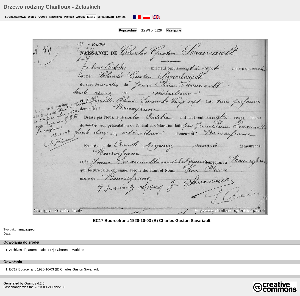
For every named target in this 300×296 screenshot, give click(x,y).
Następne (173, 30)
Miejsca (69, 16)
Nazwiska (55, 16)
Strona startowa (15, 16)
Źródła (80, 16)
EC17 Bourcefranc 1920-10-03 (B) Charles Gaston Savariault (54, 269)
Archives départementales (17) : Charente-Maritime (46, 250)
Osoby (43, 16)
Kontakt (121, 16)
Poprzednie (128, 30)
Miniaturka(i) (105, 16)
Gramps (30, 283)
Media (91, 17)
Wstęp (32, 16)
